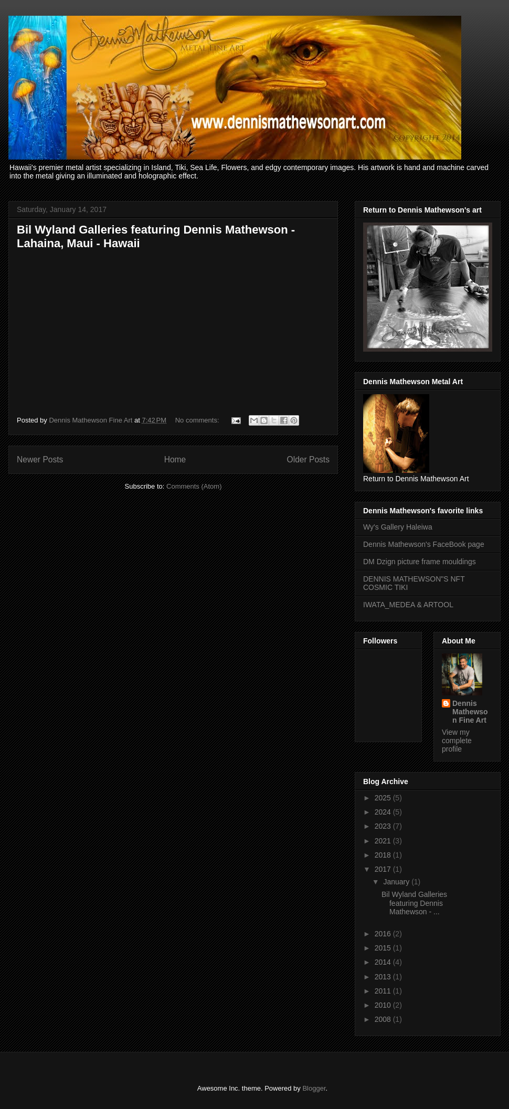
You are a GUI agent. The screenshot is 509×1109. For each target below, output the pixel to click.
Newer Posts (40, 459)
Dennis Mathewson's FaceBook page (423, 544)
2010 (384, 1005)
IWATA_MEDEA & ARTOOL (408, 604)
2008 (384, 1019)
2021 (384, 841)
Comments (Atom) (193, 486)
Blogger (313, 1088)
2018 (384, 855)
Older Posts (308, 459)
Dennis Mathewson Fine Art (470, 711)
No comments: (198, 420)
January (397, 882)
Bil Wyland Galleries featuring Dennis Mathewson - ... (414, 903)
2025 (384, 798)
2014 (384, 962)
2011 (384, 991)
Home (175, 459)
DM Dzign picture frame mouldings (419, 561)
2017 (384, 869)
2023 (384, 826)
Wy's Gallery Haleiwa (397, 527)
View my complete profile (457, 740)
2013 (384, 977)
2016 (384, 934)
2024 (384, 812)
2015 (384, 948)
